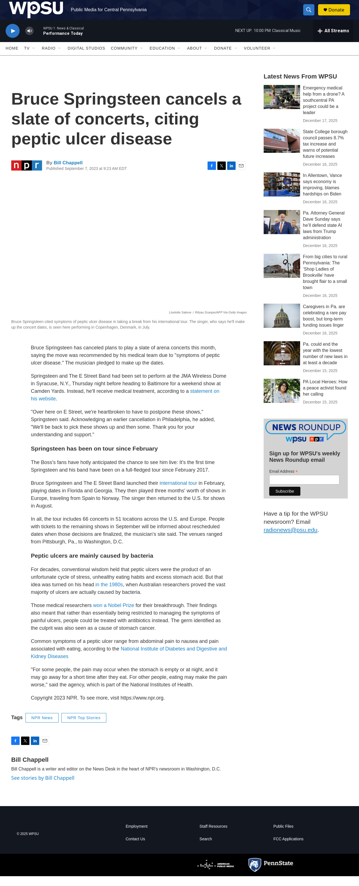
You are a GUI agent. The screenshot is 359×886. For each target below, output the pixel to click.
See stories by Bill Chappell (42, 787)
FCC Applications (288, 849)
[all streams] (333, 40)
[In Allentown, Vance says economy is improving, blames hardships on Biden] (282, 194)
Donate (339, 15)
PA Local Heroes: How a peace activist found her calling (325, 397)
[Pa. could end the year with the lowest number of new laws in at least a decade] (282, 363)
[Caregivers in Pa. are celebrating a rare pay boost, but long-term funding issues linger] (282, 325)
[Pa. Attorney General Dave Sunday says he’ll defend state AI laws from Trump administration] (282, 232)
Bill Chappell (68, 172)
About (194, 58)
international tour (178, 493)
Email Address (283, 481)
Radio (49, 58)
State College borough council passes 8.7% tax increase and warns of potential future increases (325, 154)
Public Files (283, 836)
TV (27, 58)
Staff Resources (213, 836)
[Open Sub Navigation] (34, 58)
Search (205, 849)
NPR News (42, 727)
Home (12, 58)
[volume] (29, 40)
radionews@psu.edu (290, 539)
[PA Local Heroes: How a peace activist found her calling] (282, 401)
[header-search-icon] (310, 14)
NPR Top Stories (83, 727)
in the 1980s (109, 594)
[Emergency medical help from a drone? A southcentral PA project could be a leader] (282, 107)
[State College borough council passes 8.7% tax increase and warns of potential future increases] (282, 151)
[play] (12, 41)
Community (124, 58)
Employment (137, 836)
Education (162, 58)
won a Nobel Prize (113, 615)
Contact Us (135, 849)
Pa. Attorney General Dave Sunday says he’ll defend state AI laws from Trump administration (324, 235)
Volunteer (257, 58)
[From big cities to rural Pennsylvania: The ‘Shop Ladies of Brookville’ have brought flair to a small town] (282, 276)
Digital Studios (86, 58)
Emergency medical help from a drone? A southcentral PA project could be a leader (323, 110)
